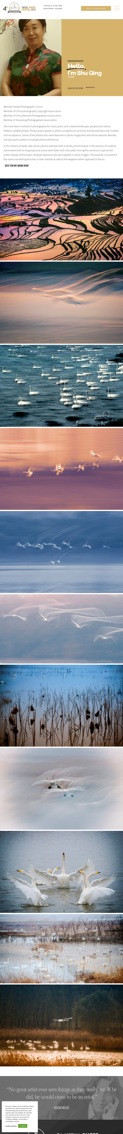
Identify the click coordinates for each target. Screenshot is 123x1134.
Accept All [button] (23, 1126)
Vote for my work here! (17, 165)
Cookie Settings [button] (11, 1126)
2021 (81, 61)
